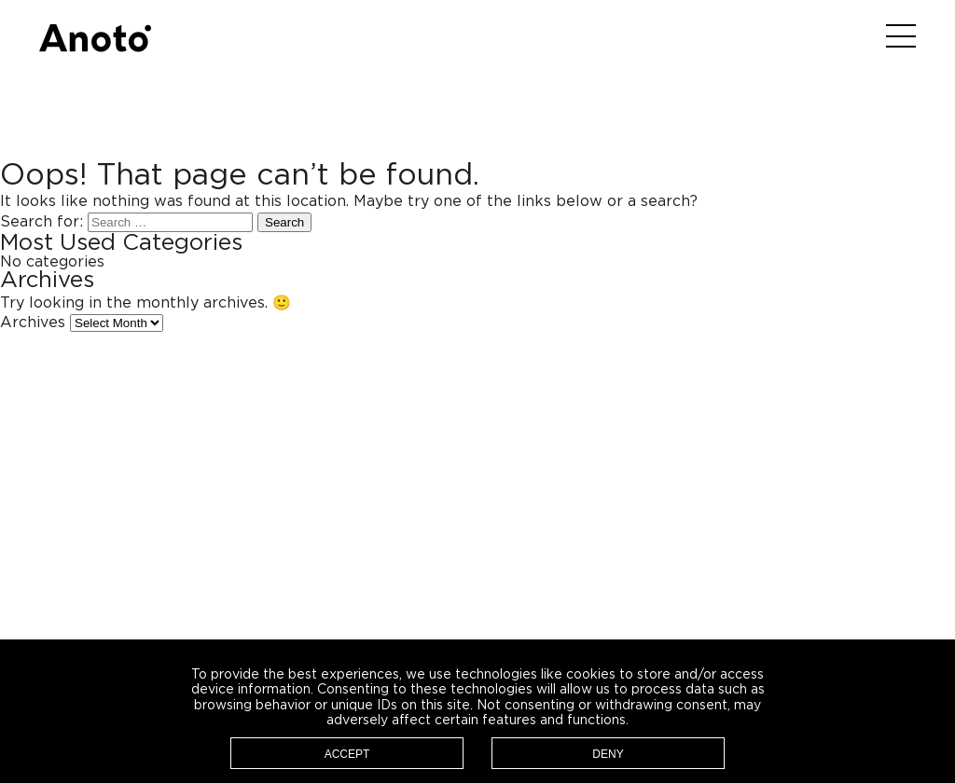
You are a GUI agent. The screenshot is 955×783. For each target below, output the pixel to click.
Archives (32, 322)
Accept (347, 754)
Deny (607, 754)
